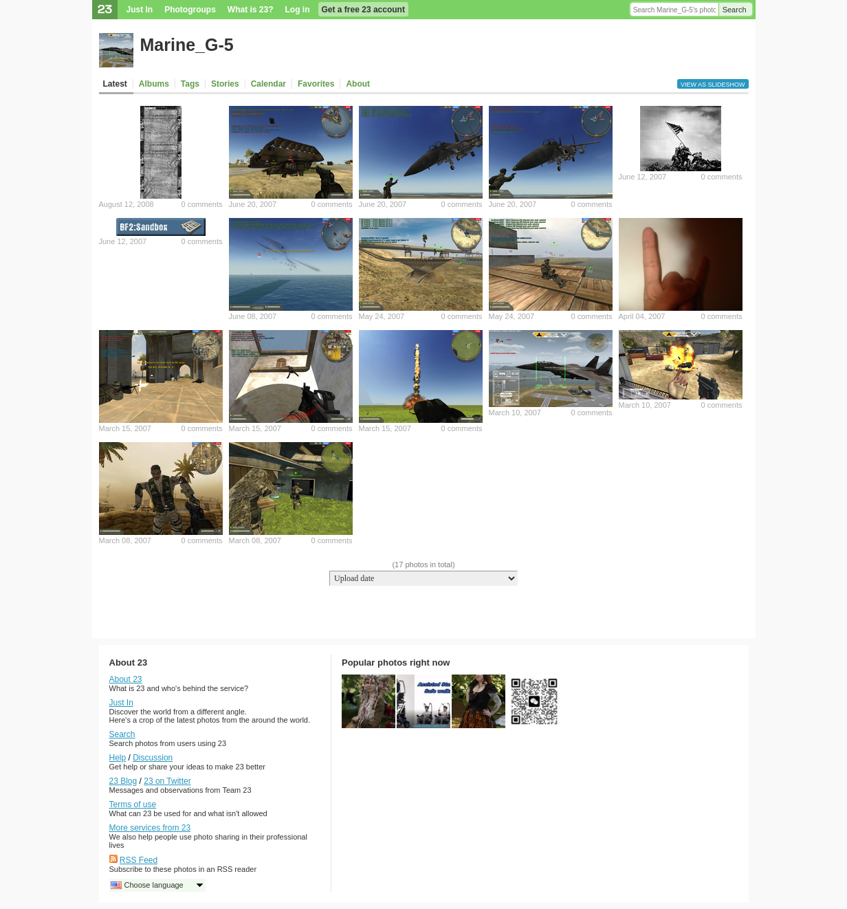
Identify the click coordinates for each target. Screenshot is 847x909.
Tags (190, 84)
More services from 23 (150, 828)
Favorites (316, 84)
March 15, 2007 (125, 428)
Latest (115, 84)
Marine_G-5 (187, 44)
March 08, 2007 (125, 540)
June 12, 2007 (643, 177)
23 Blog (123, 781)
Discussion (153, 758)
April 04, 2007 (642, 316)
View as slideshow (713, 84)
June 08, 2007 (253, 316)
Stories (225, 84)
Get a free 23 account (363, 9)
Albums (154, 84)
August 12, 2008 (126, 204)
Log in (297, 9)
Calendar (268, 84)
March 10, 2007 (515, 412)
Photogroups (190, 9)
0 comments (202, 204)
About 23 (125, 679)
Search (735, 10)
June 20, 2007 (253, 204)
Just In (139, 9)
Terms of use (133, 804)
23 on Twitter (167, 781)
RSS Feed (138, 860)
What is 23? (251, 9)
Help (117, 758)
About (358, 84)
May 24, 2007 (382, 316)
